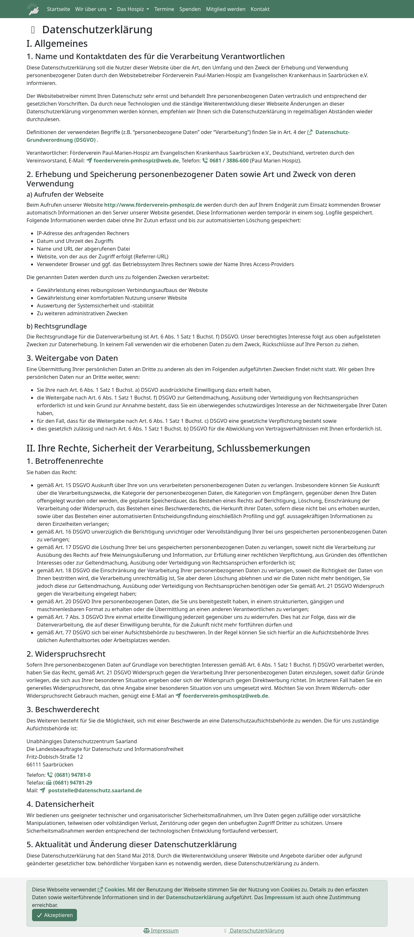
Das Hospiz (131, 9)
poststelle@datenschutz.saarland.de (94, 790)
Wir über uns (91, 9)
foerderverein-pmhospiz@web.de (136, 160)
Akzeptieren (54, 915)
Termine (164, 9)
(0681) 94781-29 (72, 782)
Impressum (279, 897)
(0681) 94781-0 (72, 774)
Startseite (58, 9)
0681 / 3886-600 (229, 160)
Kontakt (260, 9)
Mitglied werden (225, 9)
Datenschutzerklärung (195, 897)
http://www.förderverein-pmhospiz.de (153, 204)
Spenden (190, 9)
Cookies (114, 889)
